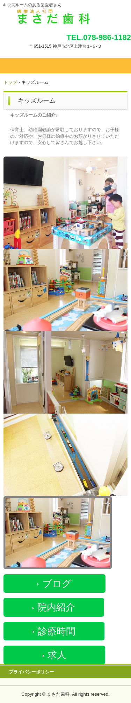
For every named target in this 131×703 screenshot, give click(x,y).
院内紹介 (56, 607)
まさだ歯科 (65, 15)
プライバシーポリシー (31, 671)
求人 (57, 655)
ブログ (57, 583)
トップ (10, 82)
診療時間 (56, 631)
